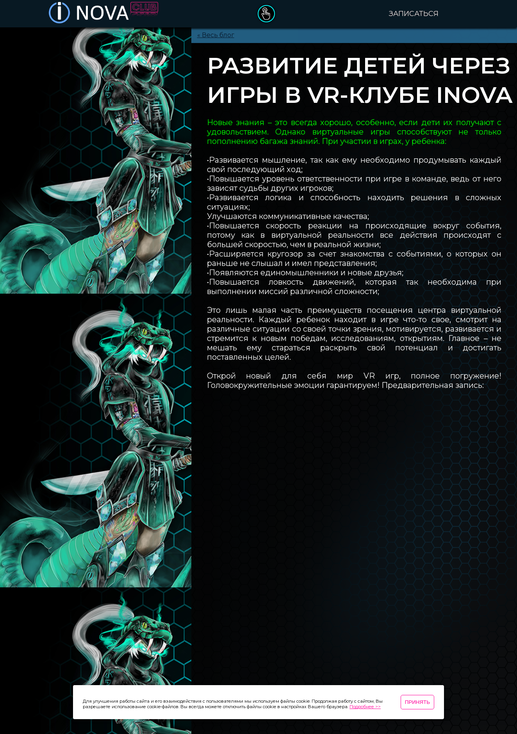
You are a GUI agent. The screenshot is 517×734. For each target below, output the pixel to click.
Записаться (414, 13)
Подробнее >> (365, 706)
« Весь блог (215, 35)
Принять (417, 702)
